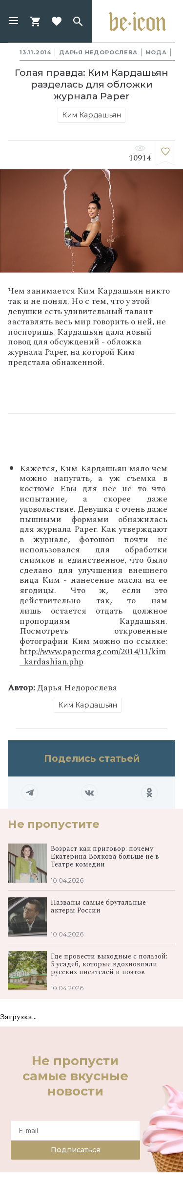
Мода (156, 52)
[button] (13, 21)
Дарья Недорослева (98, 52)
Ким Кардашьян (91, 115)
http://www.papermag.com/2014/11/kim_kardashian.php (93, 656)
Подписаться (75, 1149)
